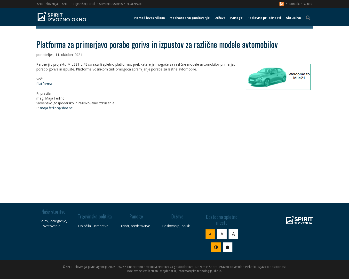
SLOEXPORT (135, 4)
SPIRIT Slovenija (47, 4)
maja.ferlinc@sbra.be (56, 108)
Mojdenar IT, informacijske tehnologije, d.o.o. (191, 271)
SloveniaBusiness (111, 4)
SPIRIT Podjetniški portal (78, 4)
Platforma (44, 83)
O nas (308, 4)
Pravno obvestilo (231, 267)
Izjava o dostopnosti (272, 267)
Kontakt (294, 4)
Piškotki (250, 267)
